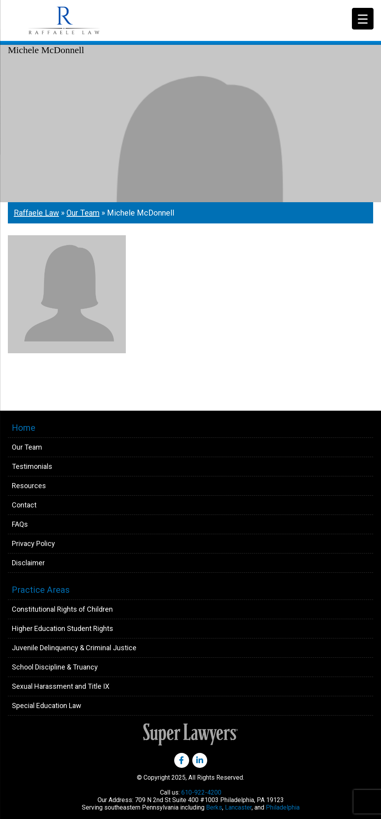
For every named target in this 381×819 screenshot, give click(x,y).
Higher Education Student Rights (62, 628)
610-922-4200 (201, 792)
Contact (24, 505)
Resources (29, 485)
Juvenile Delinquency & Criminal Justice (74, 648)
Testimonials (32, 466)
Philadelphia (283, 807)
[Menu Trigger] (363, 19)
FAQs (20, 524)
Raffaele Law (83, 20)
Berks (214, 807)
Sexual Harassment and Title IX (60, 686)
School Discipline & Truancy (55, 667)
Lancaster (238, 807)
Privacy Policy (33, 543)
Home (23, 428)
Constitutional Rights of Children (62, 609)
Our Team (82, 213)
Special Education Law (46, 705)
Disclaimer (28, 563)
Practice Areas (41, 590)
